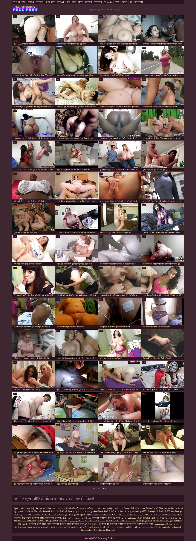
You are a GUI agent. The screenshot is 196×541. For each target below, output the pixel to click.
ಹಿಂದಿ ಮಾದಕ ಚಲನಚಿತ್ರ (131, 508)
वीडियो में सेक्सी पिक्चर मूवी (163, 521)
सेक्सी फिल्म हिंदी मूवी (169, 515)
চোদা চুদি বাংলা (38, 521)
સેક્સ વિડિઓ (67, 518)
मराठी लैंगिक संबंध (160, 508)
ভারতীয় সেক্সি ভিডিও (51, 527)
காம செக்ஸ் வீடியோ (96, 521)
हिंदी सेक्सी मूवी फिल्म (64, 512)
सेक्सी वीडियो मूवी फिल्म (89, 530)
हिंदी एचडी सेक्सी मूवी (99, 518)
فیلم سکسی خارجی (129, 518)
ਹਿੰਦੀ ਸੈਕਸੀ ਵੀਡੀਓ (99, 527)
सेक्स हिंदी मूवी (64, 521)
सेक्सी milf (60, 2)
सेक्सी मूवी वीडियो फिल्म (25, 7)
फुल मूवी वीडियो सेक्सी (145, 524)
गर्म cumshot (108, 2)
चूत (131, 2)
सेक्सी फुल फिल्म (114, 518)
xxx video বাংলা (58, 508)
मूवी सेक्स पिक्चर (97, 512)
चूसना (74, 2)
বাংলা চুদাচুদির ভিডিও (115, 527)
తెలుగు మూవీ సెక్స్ (105, 508)
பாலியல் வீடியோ (127, 521)
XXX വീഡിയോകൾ (147, 518)
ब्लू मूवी (82, 515)
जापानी (117, 2)
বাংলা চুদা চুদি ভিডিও (153, 515)
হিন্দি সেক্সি (38, 512)
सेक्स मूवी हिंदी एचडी (67, 527)
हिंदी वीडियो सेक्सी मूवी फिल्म (76, 508)
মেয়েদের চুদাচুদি (20, 515)
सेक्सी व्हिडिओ (109, 512)
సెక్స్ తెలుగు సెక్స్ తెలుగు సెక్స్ (24, 508)
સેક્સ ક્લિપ (119, 512)
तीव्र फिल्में (88, 2)
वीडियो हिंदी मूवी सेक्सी (144, 521)
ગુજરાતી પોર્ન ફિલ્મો (83, 527)
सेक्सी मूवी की (74, 515)
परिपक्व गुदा (98, 2)
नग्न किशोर (39, 2)
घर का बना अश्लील (19, 2)
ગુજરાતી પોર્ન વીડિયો (25, 512)
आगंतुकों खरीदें (108, 538)
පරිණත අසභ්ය (91, 524)
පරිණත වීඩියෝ (112, 521)
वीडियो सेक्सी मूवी (147, 508)
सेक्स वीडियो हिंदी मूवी (53, 518)
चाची (68, 2)
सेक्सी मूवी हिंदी (141, 512)
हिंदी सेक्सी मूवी (62, 515)
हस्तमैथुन (124, 2)
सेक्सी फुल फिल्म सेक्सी (107, 530)
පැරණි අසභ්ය (162, 518)
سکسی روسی (159, 524)
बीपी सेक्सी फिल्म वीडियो (22, 521)
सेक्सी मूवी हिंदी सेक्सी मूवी (157, 512)
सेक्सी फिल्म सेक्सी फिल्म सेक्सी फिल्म (99, 515)
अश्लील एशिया (50, 2)
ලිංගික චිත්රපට (175, 518)
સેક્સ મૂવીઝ (130, 512)
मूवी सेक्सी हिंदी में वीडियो (37, 524)
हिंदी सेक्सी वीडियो (49, 512)
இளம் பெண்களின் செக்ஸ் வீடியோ (129, 515)
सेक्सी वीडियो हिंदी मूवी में (75, 524)
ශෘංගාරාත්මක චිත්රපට (152, 527)
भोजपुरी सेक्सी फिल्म (34, 527)
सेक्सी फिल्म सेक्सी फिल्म (127, 524)
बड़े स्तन (80, 2)
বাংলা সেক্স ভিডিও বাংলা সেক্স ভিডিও (42, 515)
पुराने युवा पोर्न (138, 2)
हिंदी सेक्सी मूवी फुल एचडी (108, 524)
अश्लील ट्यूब (172, 508)
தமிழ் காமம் (92, 508)
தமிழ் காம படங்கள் (81, 512)
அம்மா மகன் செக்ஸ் (82, 518)
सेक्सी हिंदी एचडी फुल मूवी (56, 524)
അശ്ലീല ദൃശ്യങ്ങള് (171, 527)
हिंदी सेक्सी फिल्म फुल (175, 512)
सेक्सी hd (31, 2)
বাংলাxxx (117, 508)
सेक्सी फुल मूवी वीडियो (43, 508)
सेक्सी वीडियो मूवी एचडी (133, 527)
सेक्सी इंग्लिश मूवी (51, 521)
